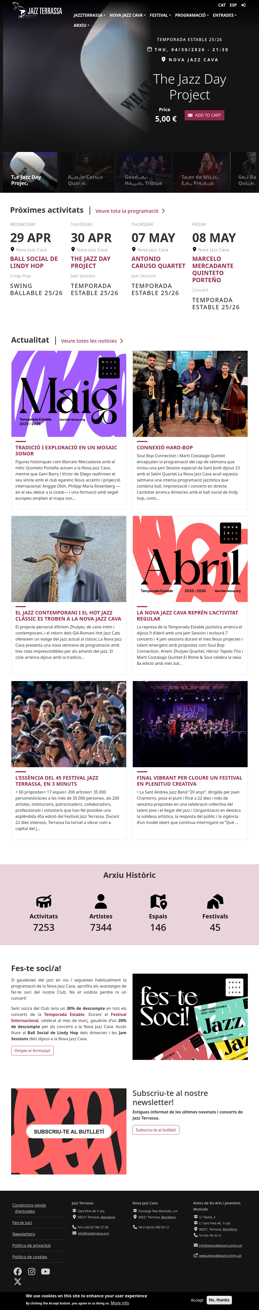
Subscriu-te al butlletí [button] (156, 1130)
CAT (222, 5)
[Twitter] (18, 1283)
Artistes (101, 916)
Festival (159, 15)
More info (120, 1303)
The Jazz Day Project (91, 262)
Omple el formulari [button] (32, 1050)
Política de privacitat (31, 1245)
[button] (253, 76)
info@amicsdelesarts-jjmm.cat (220, 1245)
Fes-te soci (22, 1222)
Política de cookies (29, 1257)
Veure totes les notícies (93, 340)
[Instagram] (32, 1273)
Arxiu (80, 25)
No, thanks (219, 1300)
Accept (197, 1300)
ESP (233, 5)
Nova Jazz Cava (126, 15)
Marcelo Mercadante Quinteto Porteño (212, 269)
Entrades (223, 15)
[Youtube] (45, 1273)
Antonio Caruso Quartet (158, 262)
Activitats (44, 916)
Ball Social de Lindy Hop (34, 262)
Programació (190, 15)
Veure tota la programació (130, 210)
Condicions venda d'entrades (29, 1208)
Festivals (215, 916)
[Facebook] (18, 1273)
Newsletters (23, 1234)
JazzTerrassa (88, 15)
